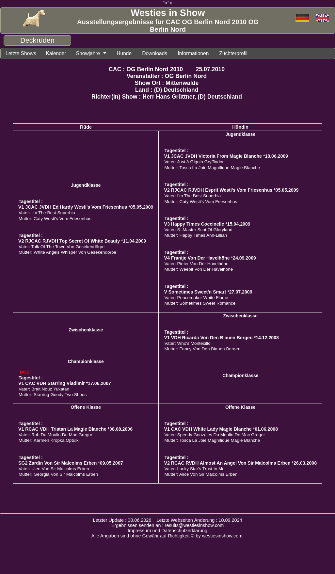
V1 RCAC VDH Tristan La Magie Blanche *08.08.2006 (75, 429)
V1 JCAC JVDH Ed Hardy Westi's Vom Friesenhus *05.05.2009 (85, 207)
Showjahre (91, 53)
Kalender (58, 53)
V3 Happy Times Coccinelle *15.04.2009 (207, 224)
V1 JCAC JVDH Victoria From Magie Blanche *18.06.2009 (226, 156)
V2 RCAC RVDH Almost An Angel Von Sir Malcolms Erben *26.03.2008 (240, 463)
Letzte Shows (22, 53)
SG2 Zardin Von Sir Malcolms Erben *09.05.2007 (70, 463)
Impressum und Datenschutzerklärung (167, 531)
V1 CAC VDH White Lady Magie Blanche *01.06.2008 (221, 429)
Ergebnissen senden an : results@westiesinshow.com (167, 525)
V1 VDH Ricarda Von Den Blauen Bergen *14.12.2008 (221, 338)
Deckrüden (37, 40)
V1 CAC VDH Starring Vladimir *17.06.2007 (64, 383)
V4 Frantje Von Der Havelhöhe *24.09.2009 (210, 258)
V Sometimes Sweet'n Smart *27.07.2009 (208, 292)
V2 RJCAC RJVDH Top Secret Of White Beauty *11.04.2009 (82, 241)
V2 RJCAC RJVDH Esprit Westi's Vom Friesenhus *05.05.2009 (231, 190)
